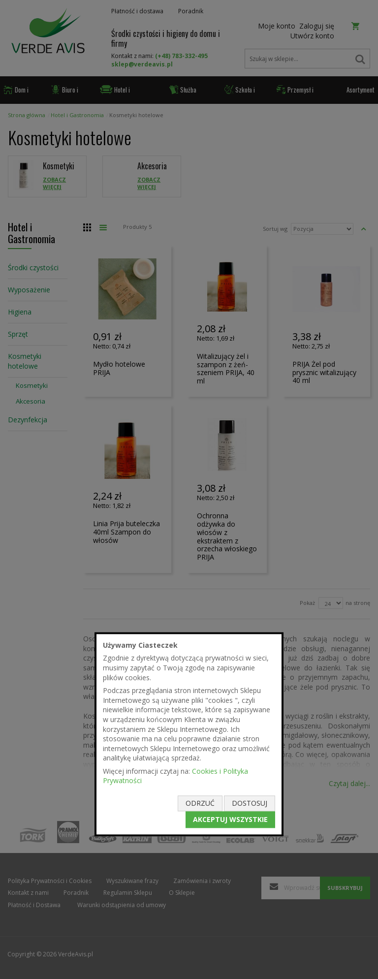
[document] (189, 734)
